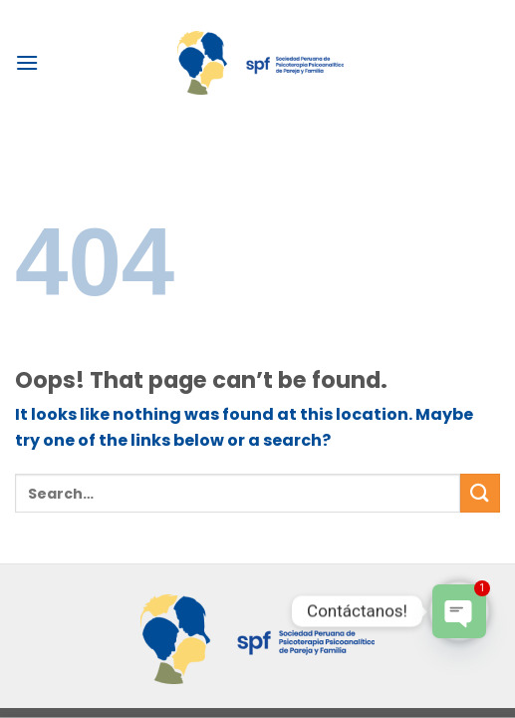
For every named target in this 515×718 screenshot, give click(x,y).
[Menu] (27, 62)
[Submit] (480, 493)
